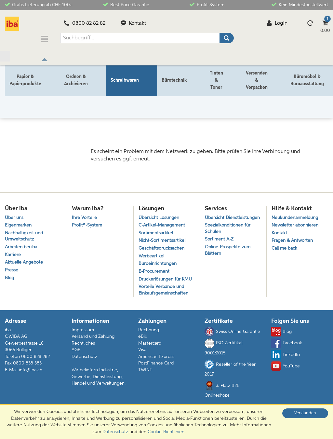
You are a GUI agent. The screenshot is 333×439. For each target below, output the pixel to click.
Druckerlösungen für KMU (161, 283)
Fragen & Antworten (294, 238)
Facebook (286, 352)
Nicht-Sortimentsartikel (163, 238)
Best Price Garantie (126, 4)
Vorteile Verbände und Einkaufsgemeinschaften (165, 299)
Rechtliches (83, 352)
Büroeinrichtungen (159, 263)
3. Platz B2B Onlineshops (222, 398)
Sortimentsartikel (156, 230)
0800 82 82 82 (84, 23)
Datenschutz (84, 366)
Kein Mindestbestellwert (300, 4)
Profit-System (207, 4)
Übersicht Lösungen (160, 214)
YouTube (285, 375)
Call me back (285, 247)
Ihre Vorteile (85, 214)
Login (276, 23)
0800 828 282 (35, 366)
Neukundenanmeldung (297, 214)
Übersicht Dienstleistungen (223, 217)
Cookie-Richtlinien (166, 432)
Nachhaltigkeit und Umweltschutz (25, 234)
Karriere (13, 254)
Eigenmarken (19, 222)
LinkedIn (285, 364)
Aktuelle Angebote (25, 262)
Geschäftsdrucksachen (163, 247)
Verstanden (305, 413)
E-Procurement (155, 271)
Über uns (15, 214)
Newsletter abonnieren (296, 222)
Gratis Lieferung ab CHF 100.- (39, 4)
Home (11, 94)
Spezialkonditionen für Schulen (229, 233)
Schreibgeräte (70, 94)
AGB (76, 359)
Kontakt (133, 23)
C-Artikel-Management (164, 222)
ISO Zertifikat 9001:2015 (224, 356)
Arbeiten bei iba (22, 245)
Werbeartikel (152, 255)
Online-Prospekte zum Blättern (229, 256)
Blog (10, 278)
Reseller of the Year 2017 (230, 377)
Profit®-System (88, 222)
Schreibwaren (37, 94)
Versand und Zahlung (93, 346)
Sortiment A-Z (220, 244)
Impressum (83, 339)
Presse (12, 270)
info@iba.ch (30, 379)
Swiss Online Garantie (232, 341)
